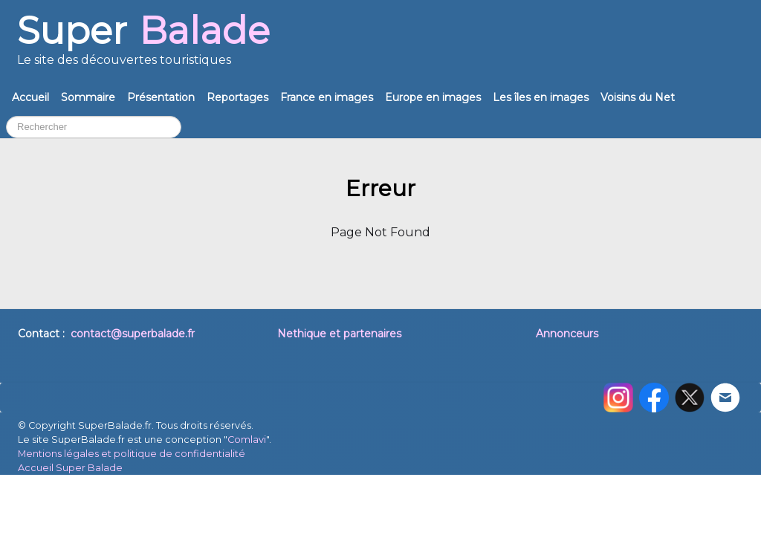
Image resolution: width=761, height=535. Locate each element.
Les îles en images (541, 97)
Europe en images (433, 97)
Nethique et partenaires (339, 333)
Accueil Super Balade (70, 467)
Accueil (30, 97)
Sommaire (88, 97)
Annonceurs (567, 333)
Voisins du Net (637, 97)
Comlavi (246, 439)
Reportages (237, 97)
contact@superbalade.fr (133, 333)
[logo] (143, 45)
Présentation (161, 97)
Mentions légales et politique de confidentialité (131, 453)
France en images (326, 97)
